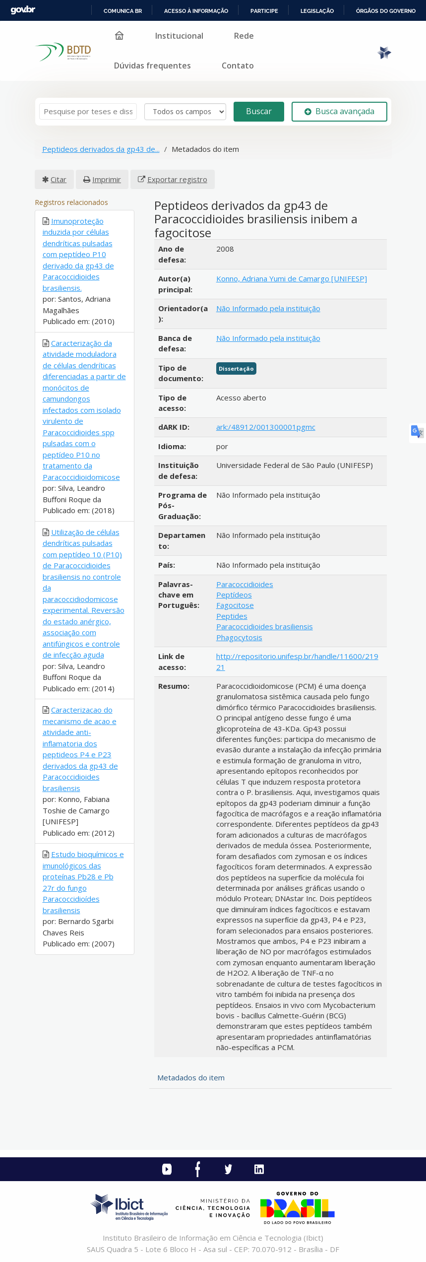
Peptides (231, 616)
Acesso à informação (196, 11)
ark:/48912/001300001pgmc (265, 427)
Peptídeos (234, 594)
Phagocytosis (239, 637)
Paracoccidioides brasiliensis (264, 626)
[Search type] (185, 111)
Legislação (317, 11)
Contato (238, 65)
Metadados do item (191, 1077)
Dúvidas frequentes (152, 65)
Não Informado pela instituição (268, 308)
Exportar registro (177, 179)
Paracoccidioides (244, 584)
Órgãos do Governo (386, 11)
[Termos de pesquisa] (88, 111)
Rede (244, 35)
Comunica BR (123, 11)
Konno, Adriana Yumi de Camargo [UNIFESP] (291, 278)
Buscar (259, 111)
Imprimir (106, 179)
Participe (264, 11)
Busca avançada (339, 111)
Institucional (179, 35)
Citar (58, 179)
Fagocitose (235, 605)
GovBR (22, 10)
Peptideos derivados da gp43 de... (101, 149)
